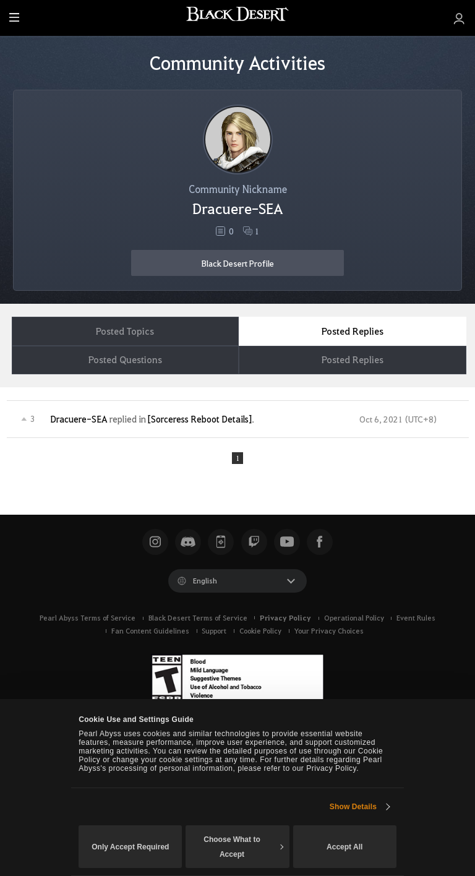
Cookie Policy (260, 633)
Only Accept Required (130, 847)
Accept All (344, 847)
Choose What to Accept (243, 847)
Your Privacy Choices (329, 633)
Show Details (353, 806)
